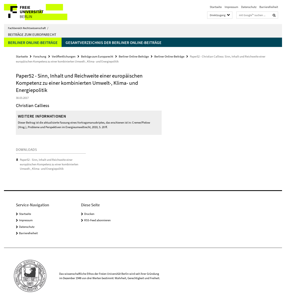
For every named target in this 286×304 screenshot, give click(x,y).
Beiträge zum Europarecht (32, 34)
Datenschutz (248, 7)
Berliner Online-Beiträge (33, 42)
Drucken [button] (89, 214)
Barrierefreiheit (268, 7)
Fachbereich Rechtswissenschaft (28, 28)
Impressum (231, 7)
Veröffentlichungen (63, 56)
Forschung (39, 56)
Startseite (216, 7)
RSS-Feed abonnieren (97, 220)
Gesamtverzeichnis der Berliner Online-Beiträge (113, 42)
